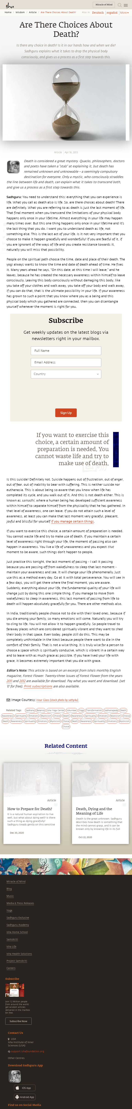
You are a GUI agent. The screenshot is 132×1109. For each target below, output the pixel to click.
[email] (3, 249)
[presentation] (66, 395)
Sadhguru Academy (18, 925)
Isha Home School (17, 932)
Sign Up (66, 413)
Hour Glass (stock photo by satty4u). (57, 700)
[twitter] (3, 237)
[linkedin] (3, 243)
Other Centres (16, 1058)
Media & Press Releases (20, 903)
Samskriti (12, 939)
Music (10, 896)
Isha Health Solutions (19, 954)
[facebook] (4, 230)
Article (32, 12)
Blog (9, 889)
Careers (11, 968)
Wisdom (20, 12)
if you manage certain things (72, 521)
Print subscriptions (38, 686)
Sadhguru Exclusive (18, 917)
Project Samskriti (17, 961)
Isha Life (11, 946)
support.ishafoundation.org (27, 1051)
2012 (22, 681)
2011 (9, 681)
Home (8, 12)
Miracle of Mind (16, 881)
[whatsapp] (4, 224)
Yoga (9, 910)
